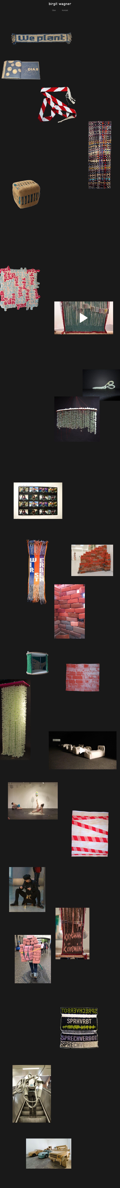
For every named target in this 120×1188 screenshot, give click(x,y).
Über (54, 10)
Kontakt (65, 10)
